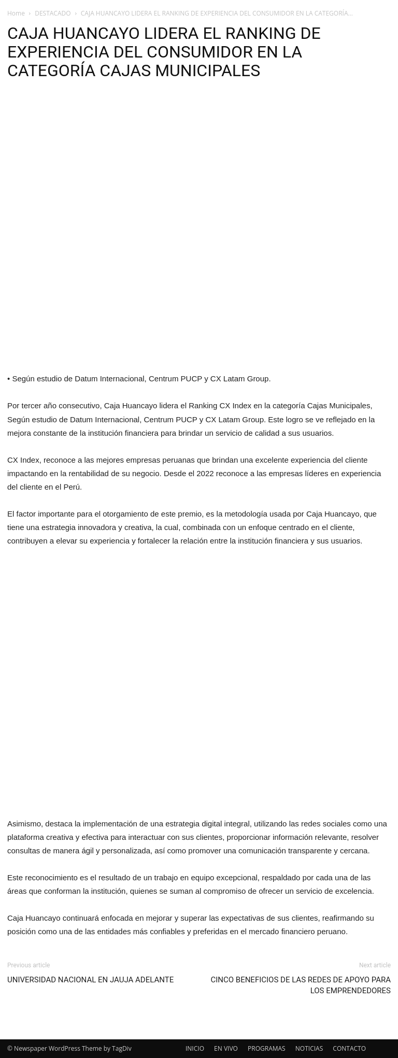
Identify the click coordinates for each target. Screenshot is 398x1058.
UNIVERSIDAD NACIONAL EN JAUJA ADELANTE (90, 979)
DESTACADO (52, 13)
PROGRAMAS (267, 1048)
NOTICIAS (309, 1048)
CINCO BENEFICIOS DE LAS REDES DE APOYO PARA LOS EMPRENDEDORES (300, 985)
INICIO (195, 1048)
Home (16, 13)
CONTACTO (349, 1048)
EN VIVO (226, 1048)
